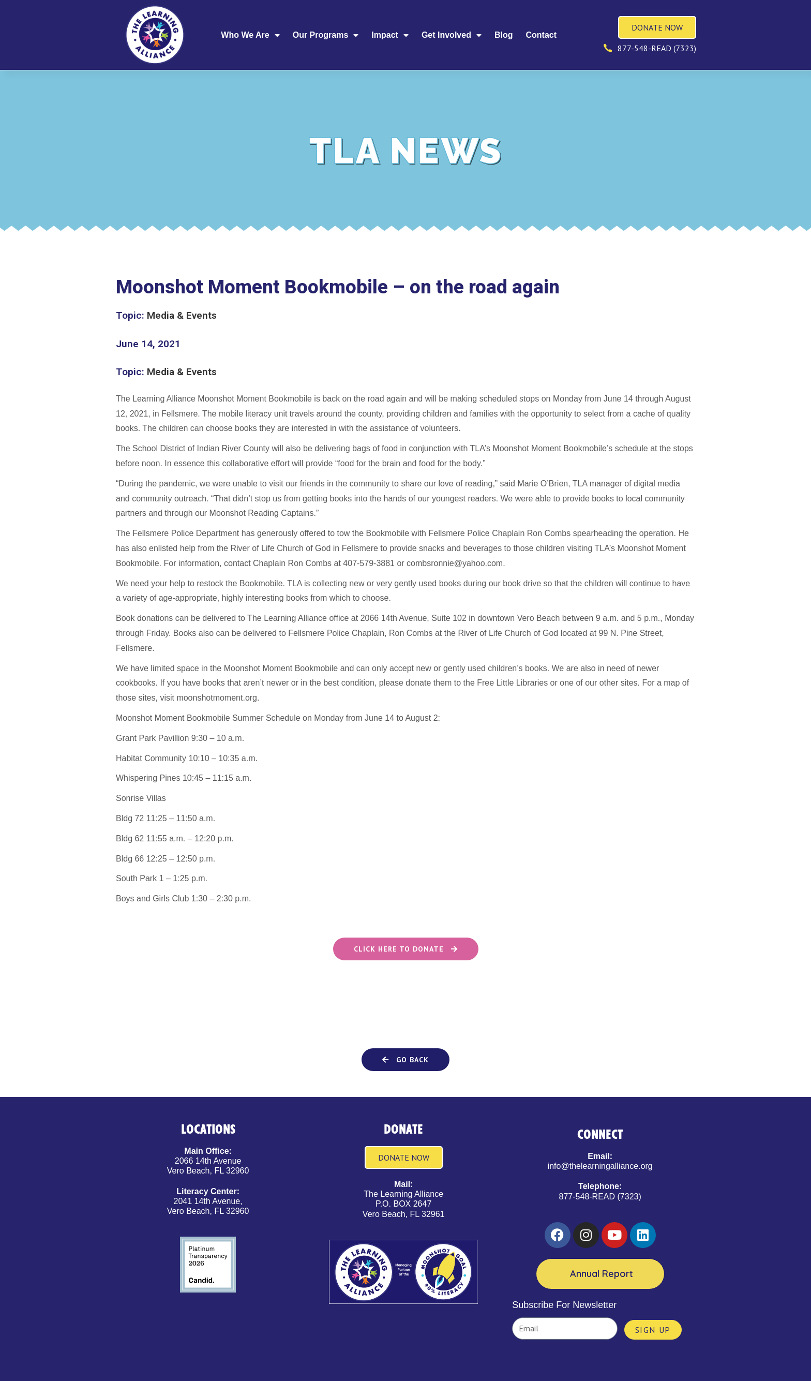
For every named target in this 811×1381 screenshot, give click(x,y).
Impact (390, 35)
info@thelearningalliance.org (600, 1166)
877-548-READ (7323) (600, 1196)
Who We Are (250, 35)
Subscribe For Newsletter (564, 1305)
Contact (541, 35)
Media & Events (182, 315)
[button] (405, 1059)
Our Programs (326, 35)
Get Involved (452, 35)
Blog (503, 35)
